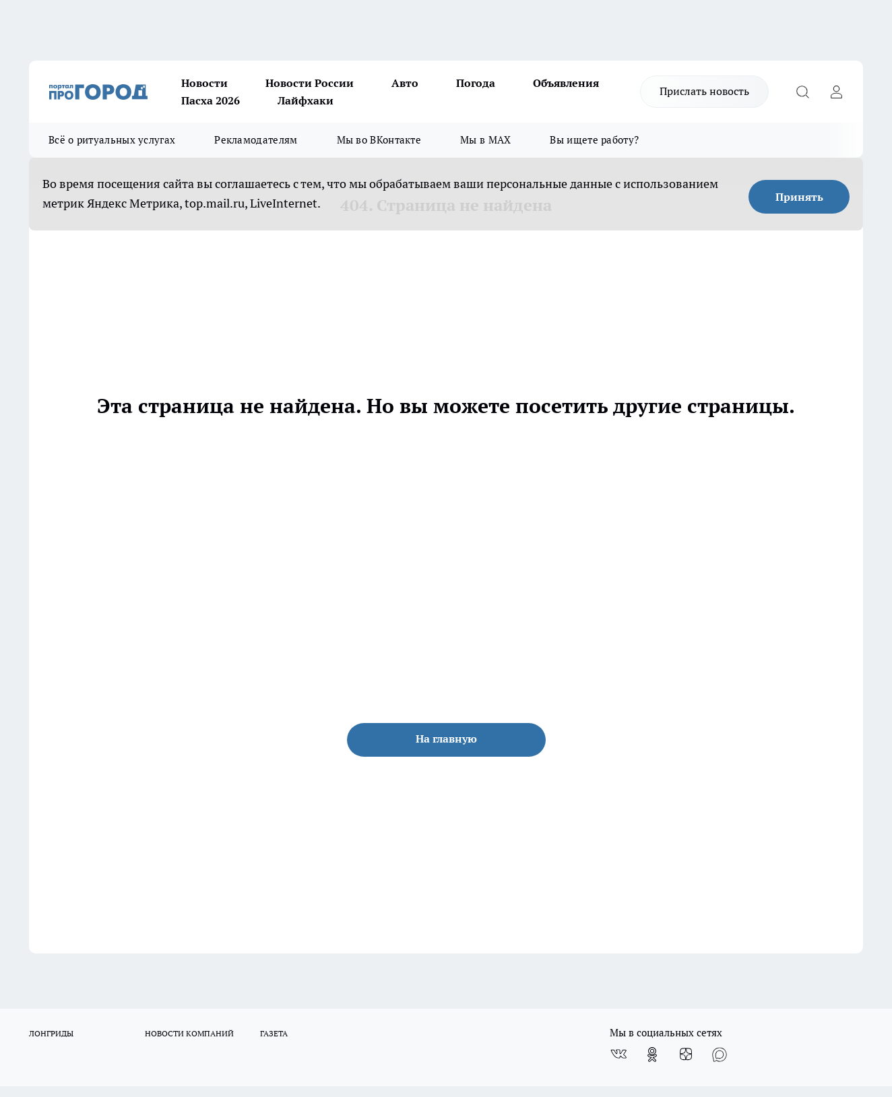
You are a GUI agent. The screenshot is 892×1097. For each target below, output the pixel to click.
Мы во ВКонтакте (379, 139)
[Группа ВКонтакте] (618, 1054)
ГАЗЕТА (274, 1033)
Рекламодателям (255, 139)
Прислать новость (704, 91)
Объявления (566, 83)
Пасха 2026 (210, 100)
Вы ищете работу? (594, 139)
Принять (799, 196)
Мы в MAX (485, 139)
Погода (475, 83)
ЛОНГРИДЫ (51, 1033)
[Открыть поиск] (802, 91)
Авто (404, 83)
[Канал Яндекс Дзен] (686, 1054)
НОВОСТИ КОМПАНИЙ (189, 1033)
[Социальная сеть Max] (719, 1054)
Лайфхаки (305, 100)
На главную (446, 738)
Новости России (309, 83)
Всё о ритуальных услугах (112, 139)
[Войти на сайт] (836, 91)
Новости (204, 83)
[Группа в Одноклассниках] (652, 1054)
